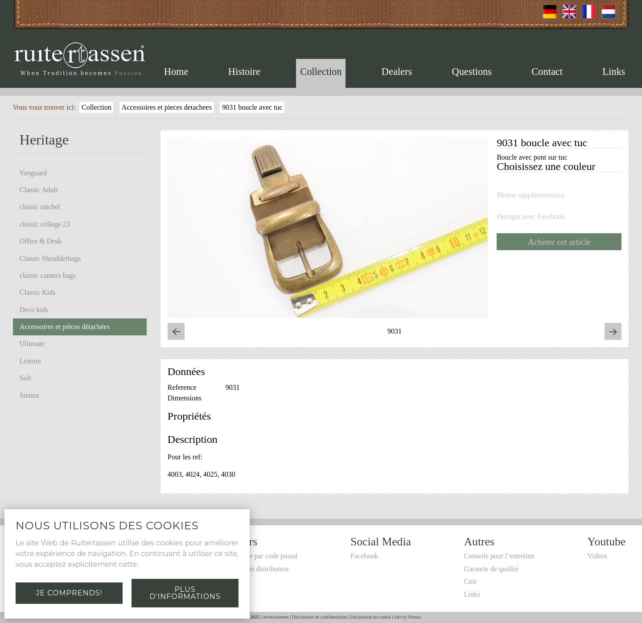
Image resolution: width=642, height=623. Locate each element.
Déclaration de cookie (370, 617)
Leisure (30, 361)
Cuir (470, 581)
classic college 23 (45, 224)
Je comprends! (69, 593)
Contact (547, 71)
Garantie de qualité (491, 569)
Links (613, 71)
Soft (26, 378)
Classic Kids (37, 292)
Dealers (397, 71)
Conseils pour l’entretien (499, 556)
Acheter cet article (559, 242)
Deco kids (34, 310)
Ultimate (32, 343)
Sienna (29, 395)
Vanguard (33, 173)
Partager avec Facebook (531, 216)
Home (176, 71)
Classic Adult (39, 190)
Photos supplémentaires (530, 195)
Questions (472, 71)
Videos (597, 556)
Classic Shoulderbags (50, 258)
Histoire (244, 71)
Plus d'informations (184, 593)
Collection (321, 71)
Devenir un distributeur (255, 569)
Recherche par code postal (259, 556)
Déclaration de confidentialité (319, 617)
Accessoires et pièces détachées (65, 326)
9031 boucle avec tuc (252, 107)
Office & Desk (41, 241)
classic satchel (40, 206)
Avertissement (275, 617)
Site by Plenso (407, 617)
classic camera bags (48, 275)
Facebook (364, 556)
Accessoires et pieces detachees (167, 107)
